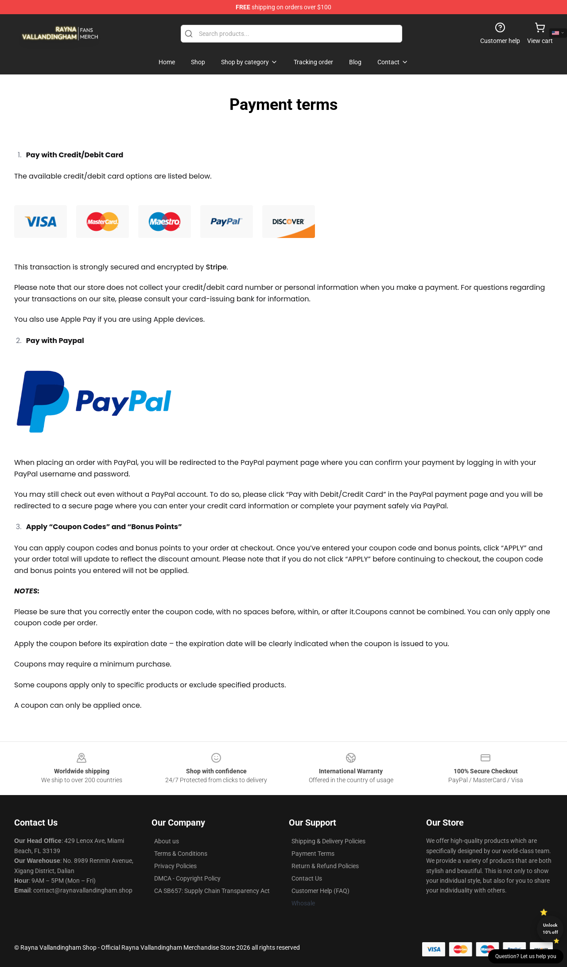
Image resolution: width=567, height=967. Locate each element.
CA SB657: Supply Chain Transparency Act (212, 890)
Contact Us (306, 878)
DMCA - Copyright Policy (187, 878)
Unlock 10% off (550, 929)
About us (166, 841)
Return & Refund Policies (325, 866)
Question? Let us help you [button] (525, 956)
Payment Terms (312, 853)
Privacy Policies (175, 866)
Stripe (216, 267)
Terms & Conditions (180, 853)
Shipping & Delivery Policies (328, 841)
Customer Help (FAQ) (320, 890)
